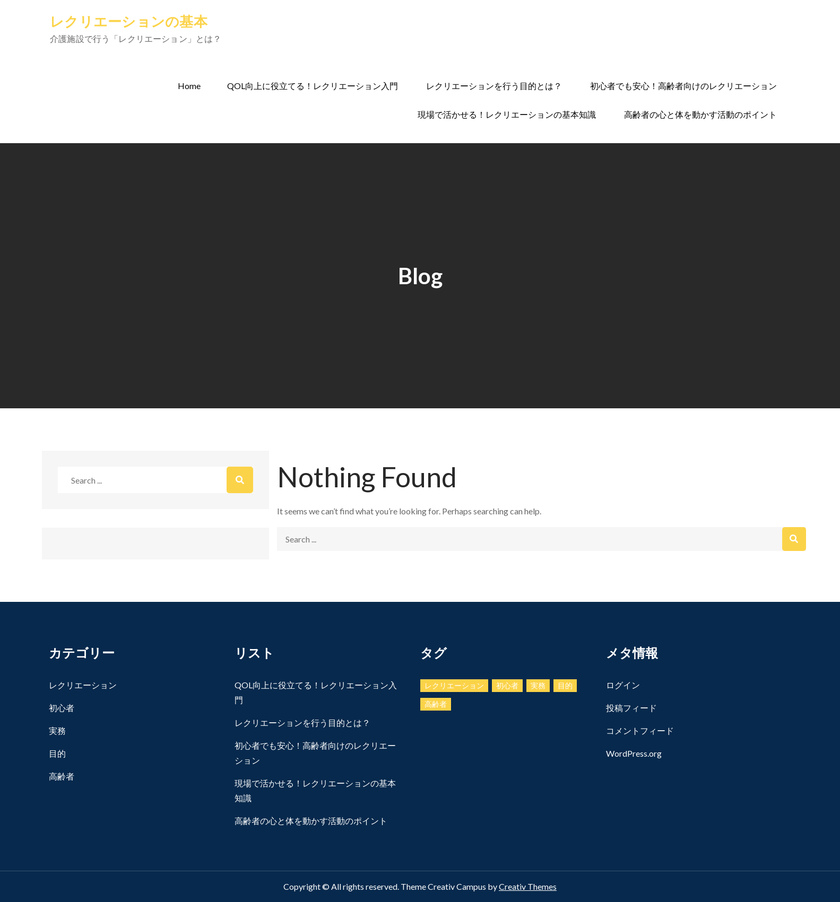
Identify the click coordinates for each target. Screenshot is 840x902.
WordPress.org (634, 753)
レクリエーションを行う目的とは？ (494, 86)
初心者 (61, 708)
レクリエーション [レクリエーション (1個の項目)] (454, 685)
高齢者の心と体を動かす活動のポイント (700, 114)
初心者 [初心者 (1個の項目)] (507, 685)
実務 (57, 730)
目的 (57, 753)
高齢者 (61, 776)
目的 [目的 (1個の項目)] (565, 685)
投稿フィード (631, 708)
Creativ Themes (528, 886)
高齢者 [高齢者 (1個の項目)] (436, 703)
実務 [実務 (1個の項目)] (538, 685)
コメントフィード (640, 730)
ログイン (623, 685)
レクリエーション (83, 685)
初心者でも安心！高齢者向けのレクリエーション (683, 86)
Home (189, 86)
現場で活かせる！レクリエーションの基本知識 (507, 114)
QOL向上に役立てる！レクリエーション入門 (312, 86)
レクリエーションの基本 (128, 21)
